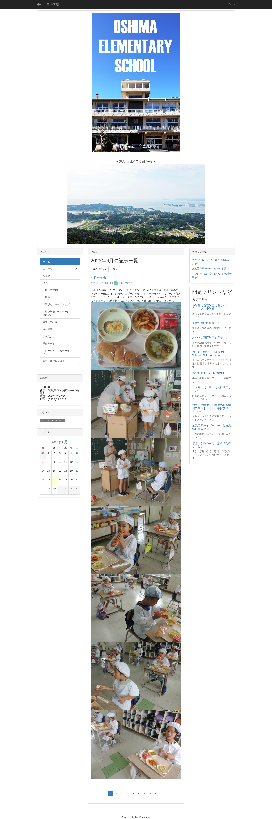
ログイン (230, 4)
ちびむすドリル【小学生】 (209, 373)
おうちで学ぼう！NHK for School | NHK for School (208, 354)
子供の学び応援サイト (206, 323)
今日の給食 (98, 278)
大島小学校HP (123, 283)
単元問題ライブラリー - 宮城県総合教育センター (211, 427)
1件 (114, 269)
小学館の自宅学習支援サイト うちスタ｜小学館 (211, 307)
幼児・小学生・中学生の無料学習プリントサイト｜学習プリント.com (211, 408)
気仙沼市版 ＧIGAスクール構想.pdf (211, 268)
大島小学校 (51, 4)
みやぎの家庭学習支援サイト (210, 337)
